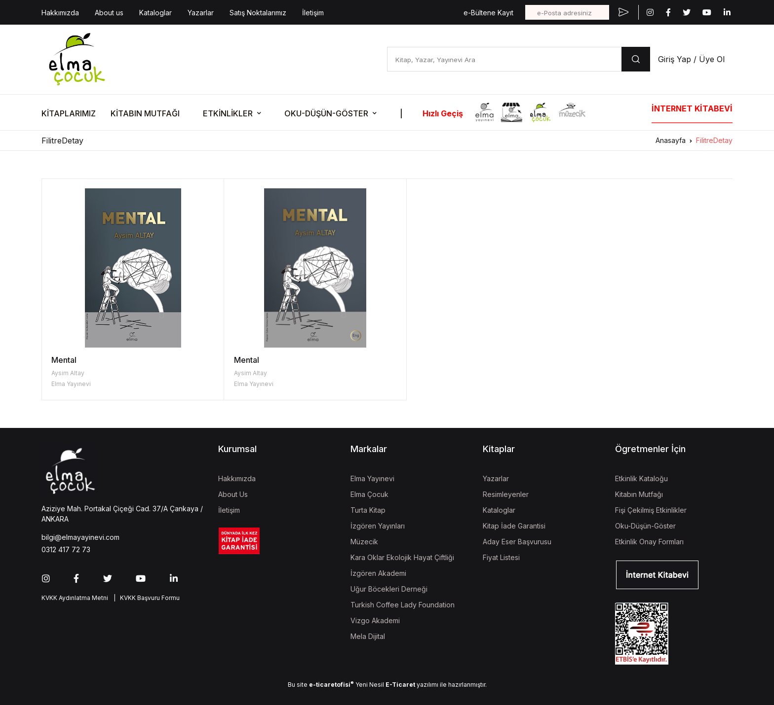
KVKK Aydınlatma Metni (74, 597)
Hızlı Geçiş (443, 113)
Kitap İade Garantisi (514, 526)
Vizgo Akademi (375, 620)
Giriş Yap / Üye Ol (691, 59)
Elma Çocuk (369, 494)
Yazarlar (201, 12)
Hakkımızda (60, 12)
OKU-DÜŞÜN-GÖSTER (326, 113)
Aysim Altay (67, 373)
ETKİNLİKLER (228, 113)
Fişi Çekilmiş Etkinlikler (651, 510)
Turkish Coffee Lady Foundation (402, 604)
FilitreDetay (714, 140)
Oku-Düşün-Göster (645, 526)
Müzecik (364, 541)
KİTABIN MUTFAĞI (145, 113)
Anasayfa (671, 140)
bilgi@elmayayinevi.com (80, 537)
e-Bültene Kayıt (488, 12)
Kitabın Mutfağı (639, 494)
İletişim (313, 12)
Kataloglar (155, 12)
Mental (64, 360)
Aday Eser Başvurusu (517, 541)
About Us (233, 494)
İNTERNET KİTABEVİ (692, 108)
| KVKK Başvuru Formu (145, 597)
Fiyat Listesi (501, 557)
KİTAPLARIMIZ (68, 113)
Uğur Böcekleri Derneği (388, 589)
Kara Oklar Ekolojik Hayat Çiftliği (402, 557)
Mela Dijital (367, 636)
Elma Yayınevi (71, 384)
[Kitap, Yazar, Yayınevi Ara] (504, 59)
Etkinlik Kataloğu (641, 478)
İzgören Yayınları (377, 526)
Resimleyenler (506, 494)
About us (109, 12)
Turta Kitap (368, 510)
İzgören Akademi (378, 573)
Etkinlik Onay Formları (649, 541)
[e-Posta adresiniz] (567, 12)
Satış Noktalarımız (258, 12)
